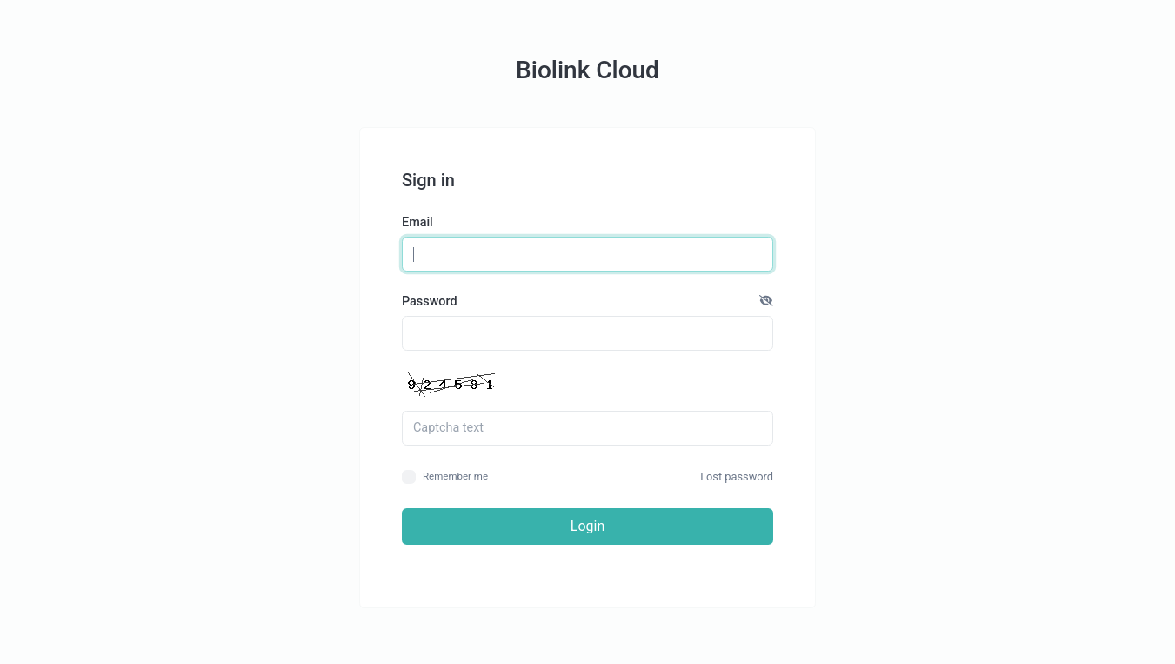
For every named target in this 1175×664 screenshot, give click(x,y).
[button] (766, 302)
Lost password (736, 476)
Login (587, 526)
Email (417, 222)
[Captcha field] (587, 428)
